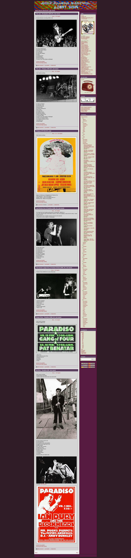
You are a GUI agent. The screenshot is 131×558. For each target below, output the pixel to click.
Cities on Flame (84, 54)
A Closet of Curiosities (86, 50)
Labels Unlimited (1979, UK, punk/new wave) (89, 232)
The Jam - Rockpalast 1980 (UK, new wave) (88, 151)
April (84, 131)
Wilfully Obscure (84, 67)
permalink (47, 65)
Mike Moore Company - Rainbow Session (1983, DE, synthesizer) (89, 219)
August (84, 126)
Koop (82, 55)
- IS (82, 340)
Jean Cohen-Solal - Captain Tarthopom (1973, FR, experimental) (89, 165)
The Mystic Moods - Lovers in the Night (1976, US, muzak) (89, 173)
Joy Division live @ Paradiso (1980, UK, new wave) (89, 177)
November (85, 140)
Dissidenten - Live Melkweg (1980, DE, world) (88, 235)
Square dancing (84, 49)
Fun (82, 349)
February (85, 120)
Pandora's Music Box (85, 71)
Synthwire (83, 62)
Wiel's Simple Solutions (86, 107)
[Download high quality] (41, 62)
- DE (83, 336)
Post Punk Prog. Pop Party (87, 69)
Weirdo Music (84, 41)
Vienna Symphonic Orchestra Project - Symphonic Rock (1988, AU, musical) (89, 146)
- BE (83, 334)
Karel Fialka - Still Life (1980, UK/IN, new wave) (89, 240)
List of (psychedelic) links (86, 73)
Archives (83, 114)
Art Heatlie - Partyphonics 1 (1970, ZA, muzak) (89, 161)
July (84, 127)
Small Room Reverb (85, 53)
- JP (82, 342)
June (84, 128)
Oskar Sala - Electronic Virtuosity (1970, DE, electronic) (89, 210)
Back (36, 552)
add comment (40, 65)
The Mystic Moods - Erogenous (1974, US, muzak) (88, 190)
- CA (83, 335)
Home (82, 15)
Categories (84, 330)
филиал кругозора (85, 61)
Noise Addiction (84, 72)
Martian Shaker (84, 47)
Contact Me (83, 16)
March (84, 119)
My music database (85, 36)
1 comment (39, 204)
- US (83, 345)
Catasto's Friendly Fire (86, 66)
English (58, 16)
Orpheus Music (84, 45)
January (84, 251)
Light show (83, 353)
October (84, 123)
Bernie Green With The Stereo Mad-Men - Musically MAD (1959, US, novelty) (89, 195)
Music (53, 16)
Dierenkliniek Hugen (85, 109)
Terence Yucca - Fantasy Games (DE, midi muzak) (89, 154)
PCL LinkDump (84, 44)
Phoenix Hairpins (85, 46)
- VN (83, 346)
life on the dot (84, 52)
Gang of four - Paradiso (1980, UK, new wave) (89, 200)
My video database (85, 37)
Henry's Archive (84, 51)
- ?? (82, 348)
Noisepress (83, 65)
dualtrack (83, 70)
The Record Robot (85, 48)
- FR (82, 337)
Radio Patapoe (84, 110)
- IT (82, 341)
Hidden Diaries (84, 60)
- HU (83, 338)
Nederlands (83, 352)
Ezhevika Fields (84, 64)
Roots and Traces (85, 59)
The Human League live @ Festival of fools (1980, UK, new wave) (89, 186)
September (85, 124)
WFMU (82, 43)
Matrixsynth (83, 63)
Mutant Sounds (84, 42)
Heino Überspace (85, 68)
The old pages (84, 38)
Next (77, 552)
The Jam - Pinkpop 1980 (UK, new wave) (89, 157)
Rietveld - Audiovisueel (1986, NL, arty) (89, 203)
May (84, 130)
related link (53, 65)
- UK (56, 16)
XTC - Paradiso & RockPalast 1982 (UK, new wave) (88, 214)
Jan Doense (43, 484)
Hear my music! (84, 20)
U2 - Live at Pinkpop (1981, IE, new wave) (88, 223)
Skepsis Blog (84, 111)
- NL (56, 133)
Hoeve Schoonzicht (85, 108)
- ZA (82, 347)
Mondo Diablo (84, 57)
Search (83, 356)
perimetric (83, 56)
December (85, 139)
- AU (83, 333)
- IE (82, 339)
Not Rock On (84, 58)
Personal (83, 350)
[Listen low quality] (40, 61)
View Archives (84, 116)
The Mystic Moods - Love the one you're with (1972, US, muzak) (89, 181)
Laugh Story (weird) (88, 225)
